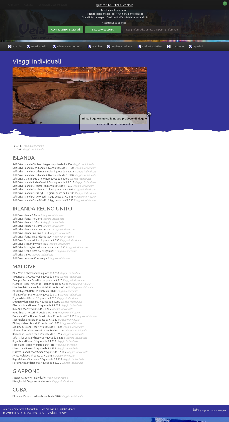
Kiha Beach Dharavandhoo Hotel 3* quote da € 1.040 (53, 287)
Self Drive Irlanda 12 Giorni (38, 222)
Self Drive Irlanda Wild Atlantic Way (43, 236)
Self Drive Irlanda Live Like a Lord (42, 233)
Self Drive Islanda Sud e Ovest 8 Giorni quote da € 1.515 (54, 182)
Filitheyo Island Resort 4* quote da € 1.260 (47, 323)
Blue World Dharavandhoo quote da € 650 (47, 273)
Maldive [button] (95, 46)
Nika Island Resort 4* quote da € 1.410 (45, 344)
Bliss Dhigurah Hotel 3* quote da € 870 (45, 291)
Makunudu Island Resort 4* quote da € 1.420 (48, 326)
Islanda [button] (15, 46)
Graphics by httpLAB (218, 411)
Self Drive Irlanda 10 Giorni (38, 218)
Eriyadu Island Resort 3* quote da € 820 (45, 298)
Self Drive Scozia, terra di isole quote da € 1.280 (50, 247)
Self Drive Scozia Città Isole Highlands (45, 251)
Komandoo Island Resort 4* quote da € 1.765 (48, 334)
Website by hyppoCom (201, 411)
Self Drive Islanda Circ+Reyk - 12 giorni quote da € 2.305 (54, 193)
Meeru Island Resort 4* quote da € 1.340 (46, 319)
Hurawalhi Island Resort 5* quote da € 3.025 (48, 362)
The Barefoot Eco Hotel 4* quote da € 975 (47, 294)
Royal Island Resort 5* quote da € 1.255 (45, 341)
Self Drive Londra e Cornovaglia (41, 258)
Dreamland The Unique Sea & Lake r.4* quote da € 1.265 (55, 316)
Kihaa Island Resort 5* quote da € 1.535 (45, 348)
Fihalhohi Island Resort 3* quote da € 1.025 (47, 305)
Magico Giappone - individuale (40, 377)
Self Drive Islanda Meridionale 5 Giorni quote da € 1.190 (54, 168)
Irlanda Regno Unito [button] (67, 46)
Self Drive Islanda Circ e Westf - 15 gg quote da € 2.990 (54, 200)
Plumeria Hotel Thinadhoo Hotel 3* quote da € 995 (52, 283)
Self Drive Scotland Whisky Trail (41, 243)
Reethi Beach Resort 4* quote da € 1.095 (46, 312)
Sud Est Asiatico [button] (150, 46)
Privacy (63, 412)
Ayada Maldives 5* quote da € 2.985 (43, 355)
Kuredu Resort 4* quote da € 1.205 (43, 309)
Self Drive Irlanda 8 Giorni (38, 215)
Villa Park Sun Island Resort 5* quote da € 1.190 (50, 337)
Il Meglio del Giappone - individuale (43, 381)
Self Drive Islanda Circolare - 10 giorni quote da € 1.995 (54, 189)
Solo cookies (103, 29)
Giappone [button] (175, 46)
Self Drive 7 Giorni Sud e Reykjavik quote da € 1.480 (52, 178)
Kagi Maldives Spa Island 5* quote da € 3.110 (48, 359)
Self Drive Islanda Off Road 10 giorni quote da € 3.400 (53, 164)
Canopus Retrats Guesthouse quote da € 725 (48, 280)
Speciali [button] (196, 46)
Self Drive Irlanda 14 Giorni (38, 225)
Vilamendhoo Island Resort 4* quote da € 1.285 (50, 330)
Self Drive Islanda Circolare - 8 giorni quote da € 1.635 (53, 185)
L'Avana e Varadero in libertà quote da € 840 (48, 396)
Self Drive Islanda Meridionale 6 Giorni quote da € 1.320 (54, 175)
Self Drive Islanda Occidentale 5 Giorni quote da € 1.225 (54, 171)
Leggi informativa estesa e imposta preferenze (152, 29)
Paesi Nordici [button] (37, 46)
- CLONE (28, 145)
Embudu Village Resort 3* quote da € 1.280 (47, 301)
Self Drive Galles (33, 254)
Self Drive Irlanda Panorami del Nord (43, 229)
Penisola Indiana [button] (119, 46)
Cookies (52, 412)
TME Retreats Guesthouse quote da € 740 (47, 276)
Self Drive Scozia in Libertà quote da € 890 (47, 240)
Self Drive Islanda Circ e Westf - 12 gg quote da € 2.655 (54, 196)
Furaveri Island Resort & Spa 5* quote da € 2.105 (50, 352)
